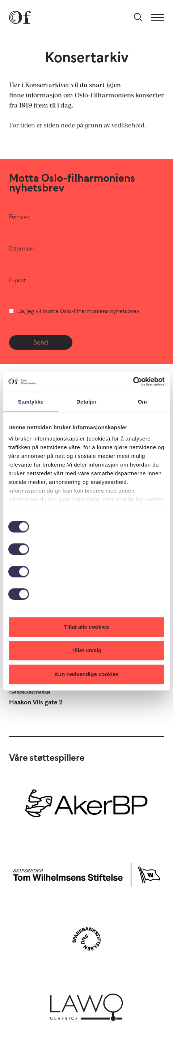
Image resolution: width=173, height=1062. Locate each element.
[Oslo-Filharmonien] (20, 17)
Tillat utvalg (86, 650)
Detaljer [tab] (86, 402)
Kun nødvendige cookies (86, 674)
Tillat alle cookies (86, 627)
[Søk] (138, 17)
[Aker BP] (86, 807)
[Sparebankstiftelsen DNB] (86, 938)
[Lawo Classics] (86, 1004)
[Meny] (157, 17)
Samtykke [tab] (31, 402)
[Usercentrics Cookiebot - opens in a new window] (133, 381)
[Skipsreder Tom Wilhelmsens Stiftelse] (86, 872)
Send (40, 342)
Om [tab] (142, 402)
